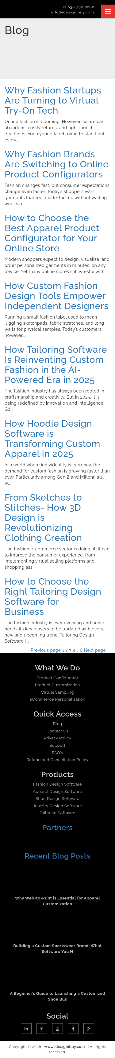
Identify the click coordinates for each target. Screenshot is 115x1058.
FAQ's (57, 752)
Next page (95, 650)
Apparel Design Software (57, 791)
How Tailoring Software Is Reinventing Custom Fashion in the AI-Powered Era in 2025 (56, 364)
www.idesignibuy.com (64, 1047)
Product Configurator (58, 678)
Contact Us (57, 731)
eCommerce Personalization (58, 699)
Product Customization (57, 685)
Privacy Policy (57, 738)
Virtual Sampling (57, 692)
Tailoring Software (57, 813)
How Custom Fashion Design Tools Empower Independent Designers (57, 295)
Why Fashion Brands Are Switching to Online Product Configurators (57, 164)
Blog (57, 723)
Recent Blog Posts (57, 856)
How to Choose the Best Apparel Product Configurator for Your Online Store (52, 233)
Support (58, 745)
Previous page (46, 650)
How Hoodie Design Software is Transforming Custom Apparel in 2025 (52, 438)
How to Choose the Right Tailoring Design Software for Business (53, 596)
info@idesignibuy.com (72, 12)
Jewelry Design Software (57, 806)
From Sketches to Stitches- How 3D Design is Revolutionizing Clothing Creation (45, 517)
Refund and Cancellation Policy (57, 759)
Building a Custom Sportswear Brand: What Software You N (57, 948)
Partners (57, 827)
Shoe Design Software (57, 798)
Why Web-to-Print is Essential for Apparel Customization (57, 901)
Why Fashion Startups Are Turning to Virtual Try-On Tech (53, 100)
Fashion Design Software (57, 784)
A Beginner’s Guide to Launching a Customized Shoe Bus (57, 996)
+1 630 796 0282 (78, 7)
